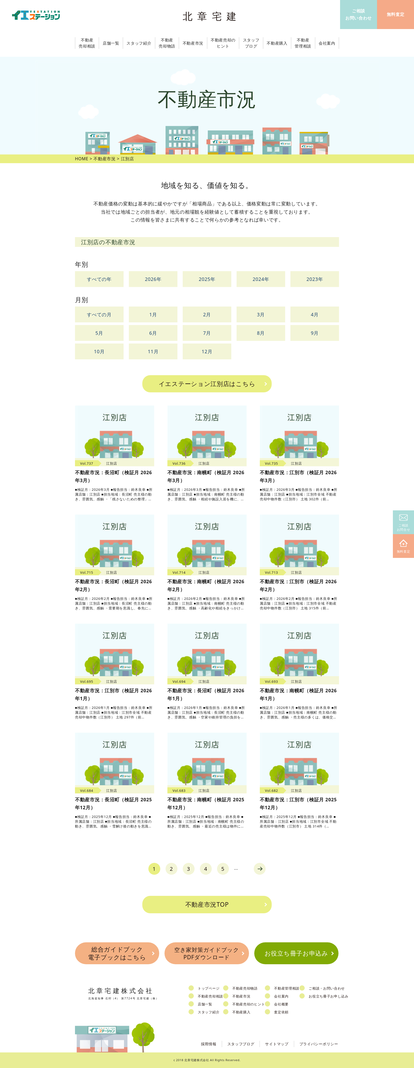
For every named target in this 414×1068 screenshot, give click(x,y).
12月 (207, 351)
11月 (153, 351)
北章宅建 (212, 16)
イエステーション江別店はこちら (207, 383)
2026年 (153, 279)
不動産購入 (241, 1012)
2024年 (261, 279)
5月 (99, 333)
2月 (207, 314)
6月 (153, 333)
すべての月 (99, 314)
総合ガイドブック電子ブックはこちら (117, 953)
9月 (315, 333)
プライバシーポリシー (318, 1043)
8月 (261, 333)
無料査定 (403, 546)
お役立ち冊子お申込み (296, 953)
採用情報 (209, 1043)
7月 (207, 333)
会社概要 (281, 1004)
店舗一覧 (205, 1004)
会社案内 (281, 996)
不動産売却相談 (210, 996)
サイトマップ (276, 1043)
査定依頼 (281, 1012)
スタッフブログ (241, 1043)
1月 (153, 314)
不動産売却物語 (245, 988)
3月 (261, 314)
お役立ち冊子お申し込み (329, 996)
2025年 (207, 279)
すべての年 (99, 279)
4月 (315, 314)
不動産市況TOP (207, 904)
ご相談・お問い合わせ (327, 988)
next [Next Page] (260, 869)
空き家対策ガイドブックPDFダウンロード (206, 953)
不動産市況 (193, 43)
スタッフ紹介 (208, 1012)
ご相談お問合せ (403, 523)
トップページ (208, 988)
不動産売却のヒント (248, 1004)
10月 (99, 351)
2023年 (315, 279)
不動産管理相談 (286, 988)
